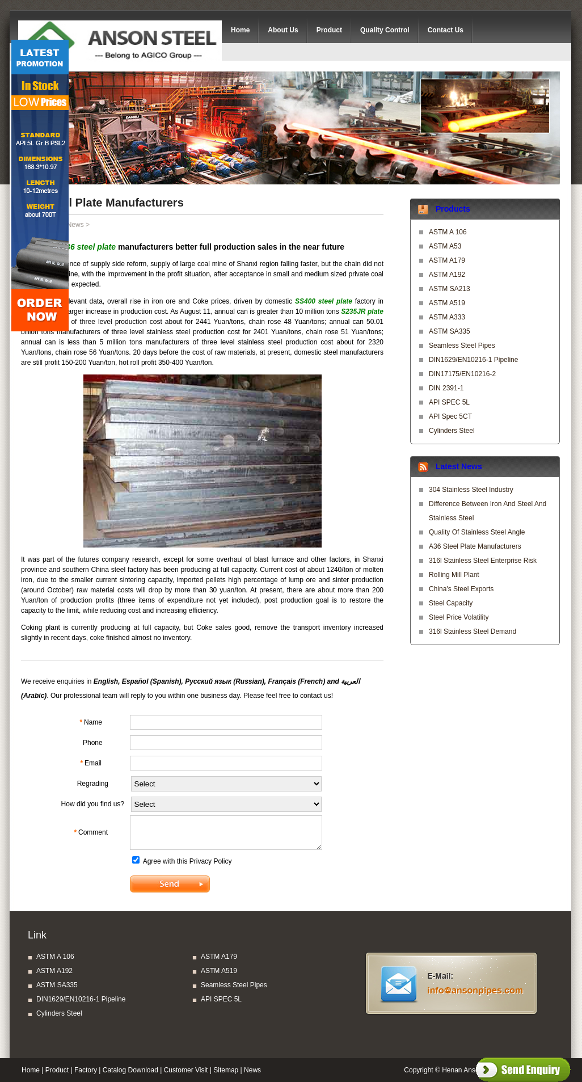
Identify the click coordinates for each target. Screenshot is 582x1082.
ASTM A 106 (448, 232)
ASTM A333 (447, 317)
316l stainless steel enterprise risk (483, 561)
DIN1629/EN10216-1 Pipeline (473, 360)
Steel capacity (451, 603)
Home (240, 30)
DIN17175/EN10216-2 (462, 374)
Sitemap (225, 1070)
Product (329, 30)
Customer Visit (186, 1070)
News (75, 225)
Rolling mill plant (454, 575)
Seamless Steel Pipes (462, 346)
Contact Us (445, 30)
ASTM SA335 (449, 331)
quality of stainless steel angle (477, 532)
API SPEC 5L (449, 402)
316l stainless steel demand (472, 631)
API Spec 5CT (450, 416)
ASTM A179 (447, 260)
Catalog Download (130, 1070)
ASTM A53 (445, 246)
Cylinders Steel (452, 431)
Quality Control (385, 30)
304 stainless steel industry (471, 490)
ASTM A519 (447, 303)
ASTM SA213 (449, 289)
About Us (283, 30)
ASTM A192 (447, 275)
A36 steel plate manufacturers (475, 546)
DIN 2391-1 (446, 388)
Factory (85, 1070)
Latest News (459, 466)
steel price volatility (458, 617)
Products (453, 208)
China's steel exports (461, 589)
